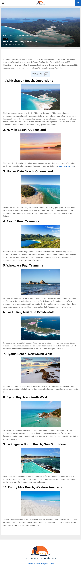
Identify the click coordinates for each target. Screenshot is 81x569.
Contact (51, 563)
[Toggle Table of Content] (45, 74)
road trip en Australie (66, 166)
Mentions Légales (42, 563)
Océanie (5, 38)
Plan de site (31, 563)
